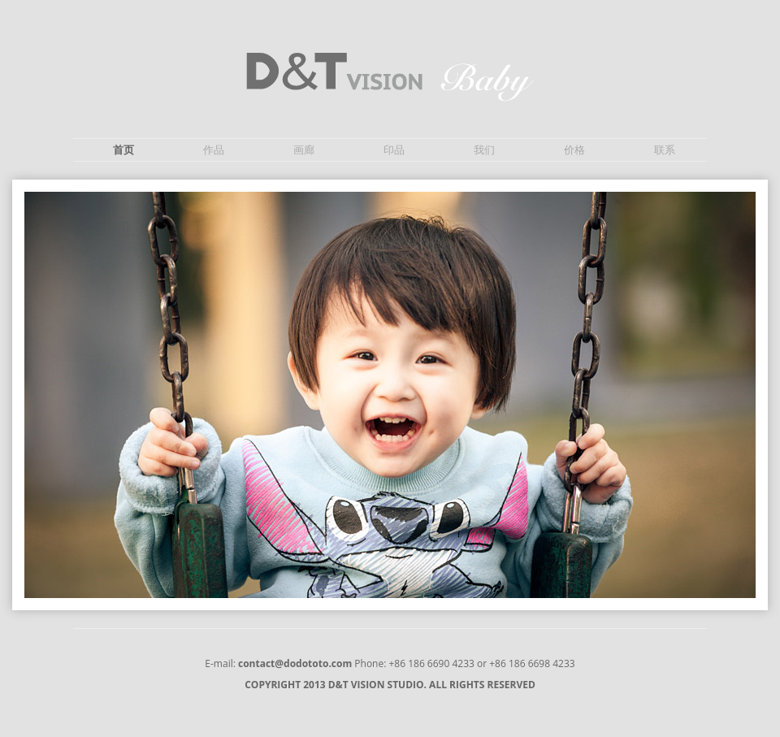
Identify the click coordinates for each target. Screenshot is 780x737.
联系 (664, 150)
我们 (484, 150)
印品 (394, 150)
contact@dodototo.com (295, 663)
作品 (213, 150)
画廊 (303, 150)
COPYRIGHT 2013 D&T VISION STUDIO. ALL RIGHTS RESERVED (390, 684)
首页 (123, 150)
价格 (574, 150)
